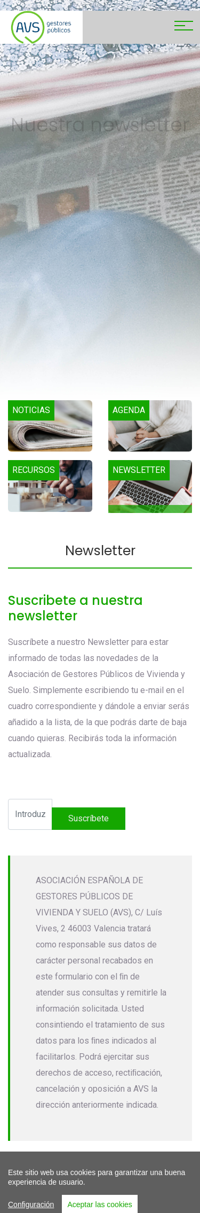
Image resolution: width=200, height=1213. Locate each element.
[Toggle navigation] (183, 27)
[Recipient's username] (30, 814)
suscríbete (88, 818)
